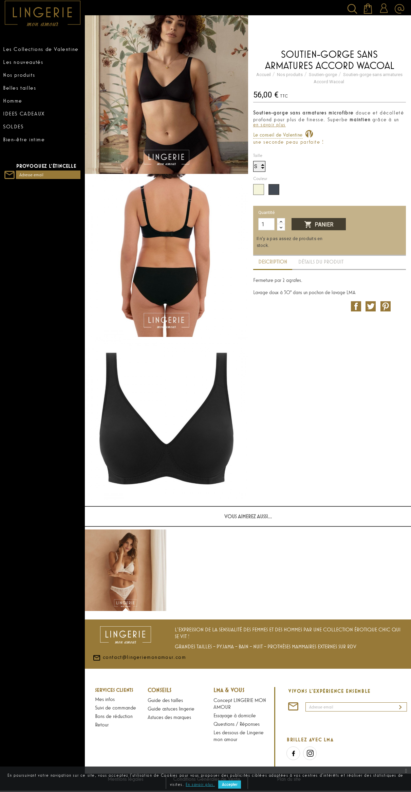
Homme (12, 100)
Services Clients (114, 690)
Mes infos (105, 699)
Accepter (229, 784)
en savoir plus (269, 124)
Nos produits (19, 75)
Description (272, 262)
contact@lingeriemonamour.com (139, 673)
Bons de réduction (114, 716)
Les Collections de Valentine (41, 49)
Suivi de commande (115, 707)
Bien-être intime (24, 139)
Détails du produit (320, 262)
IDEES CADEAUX (24, 113)
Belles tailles (19, 88)
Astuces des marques (169, 717)
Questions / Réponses (236, 724)
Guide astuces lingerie (171, 708)
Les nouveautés (23, 62)
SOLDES (13, 126)
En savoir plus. (200, 784)
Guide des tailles (165, 700)
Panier (318, 224)
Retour (102, 724)
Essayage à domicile (234, 715)
